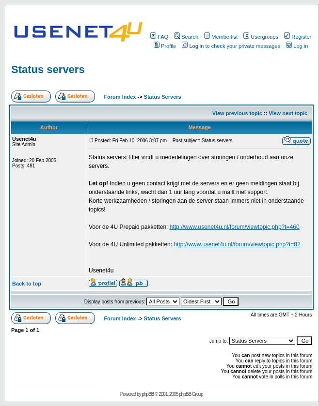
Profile (165, 46)
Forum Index (119, 97)
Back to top (26, 283)
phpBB (148, 394)
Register (297, 37)
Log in (297, 46)
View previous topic (237, 113)
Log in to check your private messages (231, 46)
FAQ (159, 37)
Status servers (48, 69)
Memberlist (221, 37)
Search (186, 37)
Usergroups (260, 37)
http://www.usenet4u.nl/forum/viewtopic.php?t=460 (235, 227)
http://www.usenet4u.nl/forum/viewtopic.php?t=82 (237, 244)
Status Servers (162, 97)
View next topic (288, 113)
